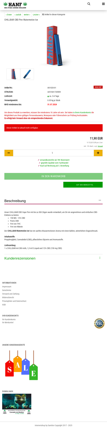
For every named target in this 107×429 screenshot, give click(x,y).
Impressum (6, 286)
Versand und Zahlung (10, 294)
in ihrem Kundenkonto (82, 112)
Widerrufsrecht (8, 297)
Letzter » (36, 14)
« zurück (18, 14)
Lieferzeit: (8, 96)
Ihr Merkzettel (7, 322)
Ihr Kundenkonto (9, 319)
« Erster (9, 14)
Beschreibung (15, 201)
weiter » (27, 14)
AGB (4, 305)
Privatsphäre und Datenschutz (14, 301)
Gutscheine (6, 290)
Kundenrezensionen (20, 258)
